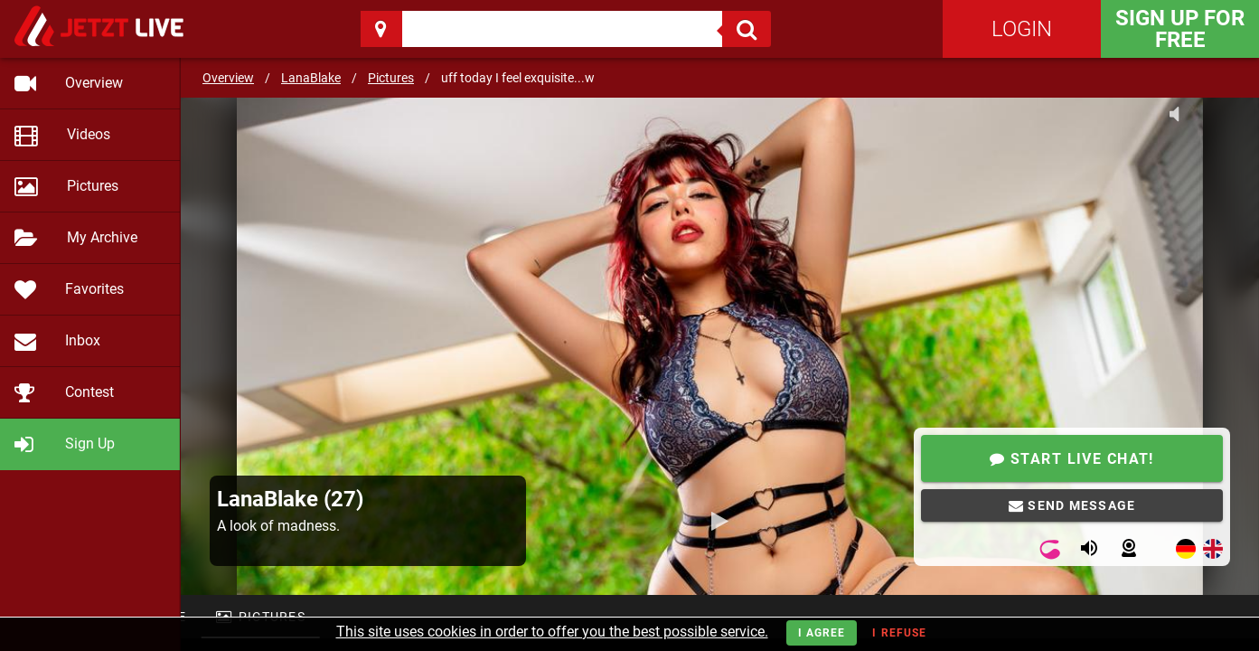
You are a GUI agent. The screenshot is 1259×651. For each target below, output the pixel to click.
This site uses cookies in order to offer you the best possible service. (552, 631)
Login (1021, 29)
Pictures (391, 78)
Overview (228, 78)
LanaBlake (311, 78)
